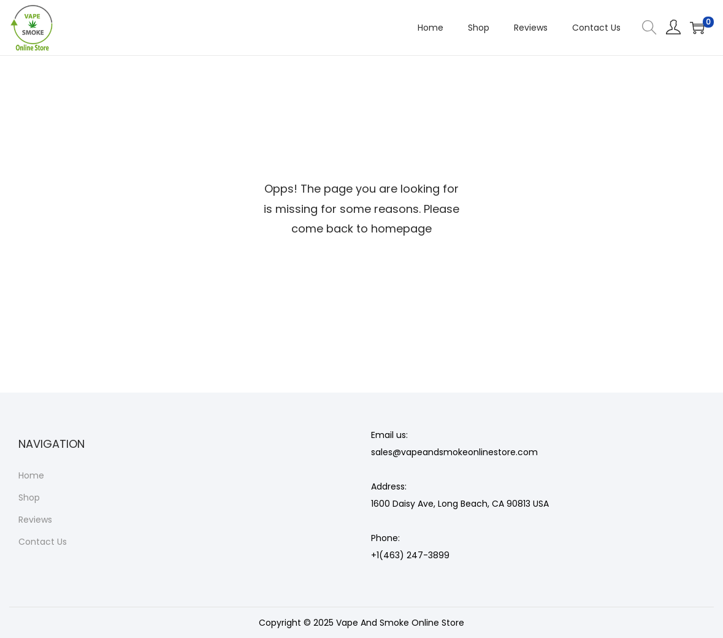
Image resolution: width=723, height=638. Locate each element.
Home (31, 475)
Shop (29, 497)
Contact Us (42, 542)
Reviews (35, 519)
